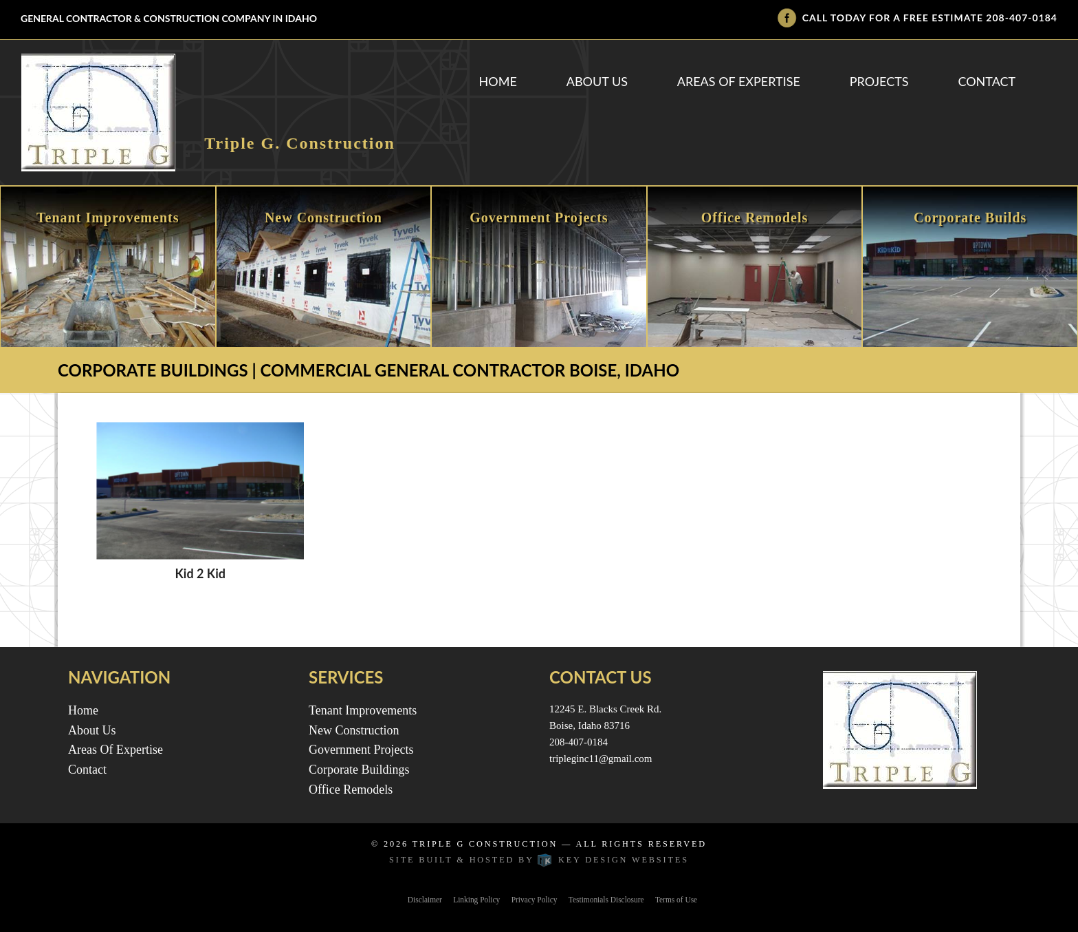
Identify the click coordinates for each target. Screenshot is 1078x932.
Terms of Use (676, 900)
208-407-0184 (1021, 17)
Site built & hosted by (539, 860)
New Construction (354, 730)
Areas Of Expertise (738, 81)
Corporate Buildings (359, 769)
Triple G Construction (485, 844)
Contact (986, 81)
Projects (879, 81)
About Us (597, 81)
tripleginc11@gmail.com (600, 758)
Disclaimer (425, 900)
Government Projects (361, 749)
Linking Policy (476, 900)
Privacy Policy (535, 900)
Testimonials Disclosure (606, 900)
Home (498, 81)
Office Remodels (351, 789)
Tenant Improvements (363, 710)
